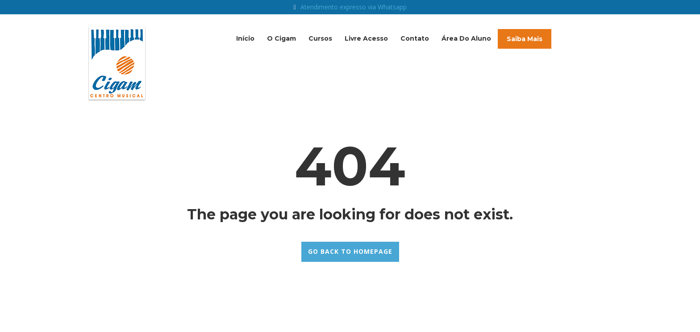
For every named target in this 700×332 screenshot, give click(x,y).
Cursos (320, 38)
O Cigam (281, 38)
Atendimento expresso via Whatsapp (353, 7)
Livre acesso (366, 38)
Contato (414, 38)
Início (245, 38)
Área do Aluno (466, 38)
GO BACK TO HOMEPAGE (350, 251)
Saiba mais (524, 39)
